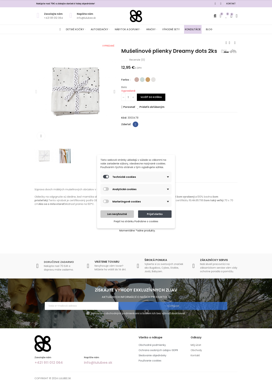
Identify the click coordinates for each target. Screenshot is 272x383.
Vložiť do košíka (151, 103)
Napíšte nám (85, 14)
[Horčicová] (148, 86)
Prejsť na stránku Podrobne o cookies (136, 221)
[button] (230, 3)
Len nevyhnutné (117, 214)
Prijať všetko (155, 214)
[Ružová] (136, 86)
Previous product (226, 42)
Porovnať (129, 113)
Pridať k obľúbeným (151, 113)
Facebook (135, 130)
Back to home (230, 42)
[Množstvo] (128, 103)
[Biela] (153, 86)
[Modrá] (142, 86)
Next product (234, 42)
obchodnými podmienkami (122, 313)
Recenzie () (137, 66)
